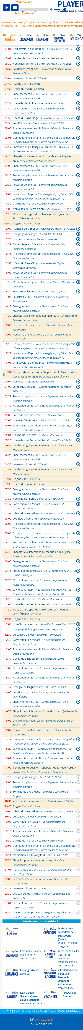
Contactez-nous (44, 1019)
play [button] (6, 7)
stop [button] (15, 7)
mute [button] (53, 9)
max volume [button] (65, 9)
